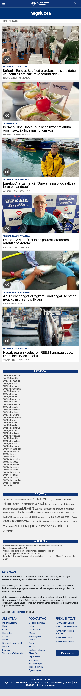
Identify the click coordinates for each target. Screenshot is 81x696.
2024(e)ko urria (10, 422)
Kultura (32, 626)
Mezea (32, 633)
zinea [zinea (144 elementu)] (67, 521)
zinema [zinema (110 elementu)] (73, 521)
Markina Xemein (65, 632)
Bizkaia (65, 622)
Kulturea (5, 639)
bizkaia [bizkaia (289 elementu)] (40, 503)
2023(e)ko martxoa (11, 472)
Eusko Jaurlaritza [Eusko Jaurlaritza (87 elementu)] (67, 509)
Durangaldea (66, 626)
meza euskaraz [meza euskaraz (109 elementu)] (62, 517)
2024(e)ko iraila (10, 425)
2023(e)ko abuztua (11, 459)
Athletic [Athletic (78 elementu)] (29, 500)
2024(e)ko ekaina (11, 433)
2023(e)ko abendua (12, 448)
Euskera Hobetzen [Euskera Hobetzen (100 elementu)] (43, 508)
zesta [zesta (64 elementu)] (61, 521)
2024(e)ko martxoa (11, 441)
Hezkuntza (7, 633)
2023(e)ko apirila (10, 469)
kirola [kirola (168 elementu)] (64, 512)
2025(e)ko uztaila (10, 401)
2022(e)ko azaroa (11, 482)
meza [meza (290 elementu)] (49, 516)
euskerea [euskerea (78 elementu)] (56, 509)
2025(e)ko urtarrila (11, 415)
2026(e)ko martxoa (11, 381)
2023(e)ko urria (9, 454)
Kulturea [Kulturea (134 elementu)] (7, 516)
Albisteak (9, 618)
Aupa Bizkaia (34, 656)
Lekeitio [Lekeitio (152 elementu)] (33, 516)
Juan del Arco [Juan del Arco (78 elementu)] (55, 512)
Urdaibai (65, 641)
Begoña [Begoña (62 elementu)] (52, 500)
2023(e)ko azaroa (11, 451)
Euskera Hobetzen (37, 650)
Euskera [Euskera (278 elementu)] (28, 508)
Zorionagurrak (35, 636)
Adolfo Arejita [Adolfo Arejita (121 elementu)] (10, 499)
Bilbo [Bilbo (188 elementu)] (6, 504)
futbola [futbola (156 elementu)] (20, 512)
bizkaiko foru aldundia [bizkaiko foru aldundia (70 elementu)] (54, 504)
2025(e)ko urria (10, 394)
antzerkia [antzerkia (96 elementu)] (22, 499)
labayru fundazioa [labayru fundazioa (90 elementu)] (20, 517)
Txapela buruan (36, 666)
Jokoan (32, 639)
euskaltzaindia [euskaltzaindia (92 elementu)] (15, 508)
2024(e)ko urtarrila (11, 446)
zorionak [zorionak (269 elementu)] (47, 526)
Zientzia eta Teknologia (12, 653)
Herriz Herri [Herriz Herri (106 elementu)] (36, 512)
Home (4, 21)
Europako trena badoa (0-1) (15, 548)
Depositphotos (18, 611)
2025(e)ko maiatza (11, 404)
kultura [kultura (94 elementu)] (71, 512)
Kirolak (5, 636)
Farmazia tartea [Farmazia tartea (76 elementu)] (9, 512)
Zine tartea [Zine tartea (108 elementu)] (8, 526)
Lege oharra (9, 682)
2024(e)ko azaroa (11, 420)
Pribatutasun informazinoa (27, 682)
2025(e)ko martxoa (11, 409)
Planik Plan (33, 653)
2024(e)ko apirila (10, 438)
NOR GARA (9, 572)
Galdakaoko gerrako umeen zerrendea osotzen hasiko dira (28, 551)
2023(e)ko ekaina (11, 464)
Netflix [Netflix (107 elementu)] (39, 521)
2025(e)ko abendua (12, 388)
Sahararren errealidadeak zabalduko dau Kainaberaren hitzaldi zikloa (32, 545)
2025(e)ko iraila (10, 396)
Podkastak (37, 618)
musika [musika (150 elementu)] (31, 521)
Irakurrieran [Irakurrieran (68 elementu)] (45, 513)
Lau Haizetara (35, 629)
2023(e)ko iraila (9, 456)
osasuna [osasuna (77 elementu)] (45, 521)
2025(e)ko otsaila (10, 412)
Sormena (6, 650)
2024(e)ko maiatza (11, 435)
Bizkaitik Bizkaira (9, 622)
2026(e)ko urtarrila (11, 386)
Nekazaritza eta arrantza (13, 643)
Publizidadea (67, 653)
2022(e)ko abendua (12, 480)
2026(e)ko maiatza (11, 375)
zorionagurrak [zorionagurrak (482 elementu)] (27, 525)
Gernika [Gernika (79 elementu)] (28, 512)
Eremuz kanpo (35, 663)
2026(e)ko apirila (10, 378)
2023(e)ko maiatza (11, 467)
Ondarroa (65, 637)
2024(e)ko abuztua (11, 428)
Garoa (31, 643)
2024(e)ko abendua (12, 417)
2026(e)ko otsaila (10, 383)
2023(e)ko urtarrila (11, 477)
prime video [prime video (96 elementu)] (54, 521)
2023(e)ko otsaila (10, 475)
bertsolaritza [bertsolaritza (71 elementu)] (66, 500)
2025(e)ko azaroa (11, 391)
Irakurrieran (33, 660)
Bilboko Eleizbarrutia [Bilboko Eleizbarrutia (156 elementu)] (22, 504)
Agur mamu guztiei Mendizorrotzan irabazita (22, 553)
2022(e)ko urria (9, 485)
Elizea (4, 626)
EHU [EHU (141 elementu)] (65, 504)
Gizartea (6, 629)
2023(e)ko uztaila (10, 462)
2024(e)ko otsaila (10, 443)
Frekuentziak (66, 618)
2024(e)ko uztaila (10, 430)
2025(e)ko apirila (10, 407)
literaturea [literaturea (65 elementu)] (41, 517)
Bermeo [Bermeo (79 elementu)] (58, 500)
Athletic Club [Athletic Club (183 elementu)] (41, 499)
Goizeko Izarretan (37, 622)
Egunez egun (35, 670)
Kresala (32, 646)
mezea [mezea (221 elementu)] (22, 521)
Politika (5, 646)
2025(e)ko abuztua (11, 399)
